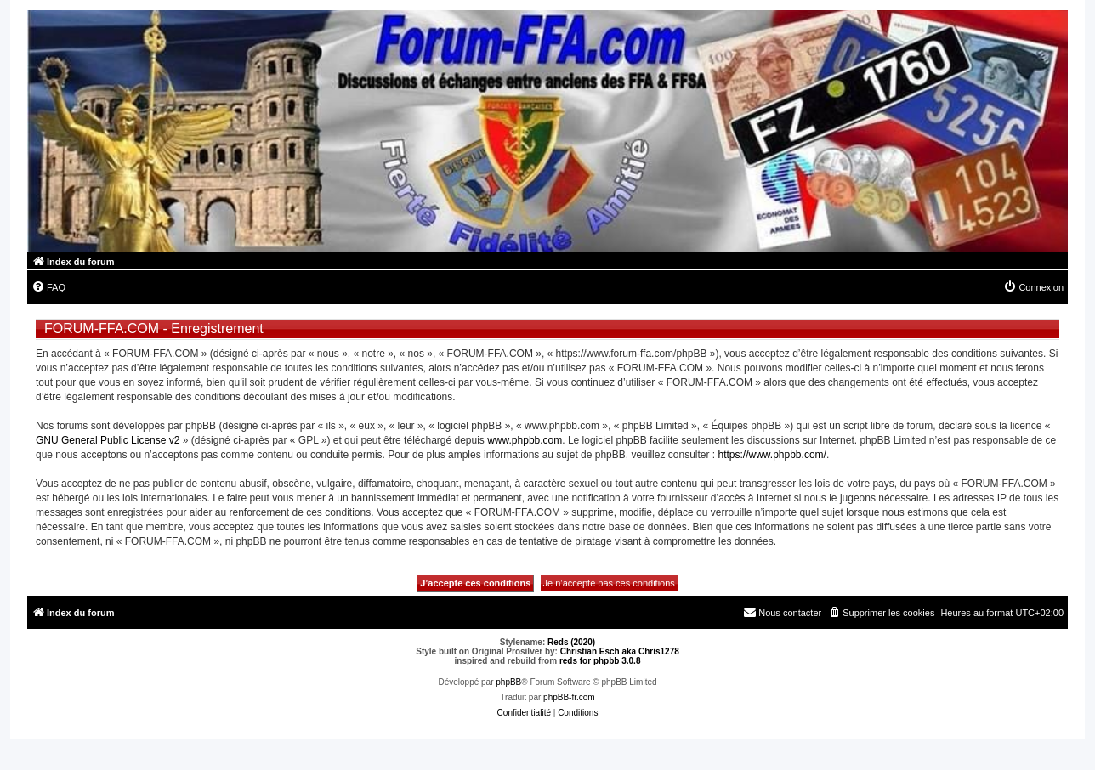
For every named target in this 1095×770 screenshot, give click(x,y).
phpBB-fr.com (569, 697)
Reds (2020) (571, 642)
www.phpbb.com (524, 440)
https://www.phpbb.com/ (772, 455)
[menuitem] (48, 287)
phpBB (508, 682)
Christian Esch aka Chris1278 (619, 651)
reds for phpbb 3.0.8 (600, 660)
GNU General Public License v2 (107, 440)
